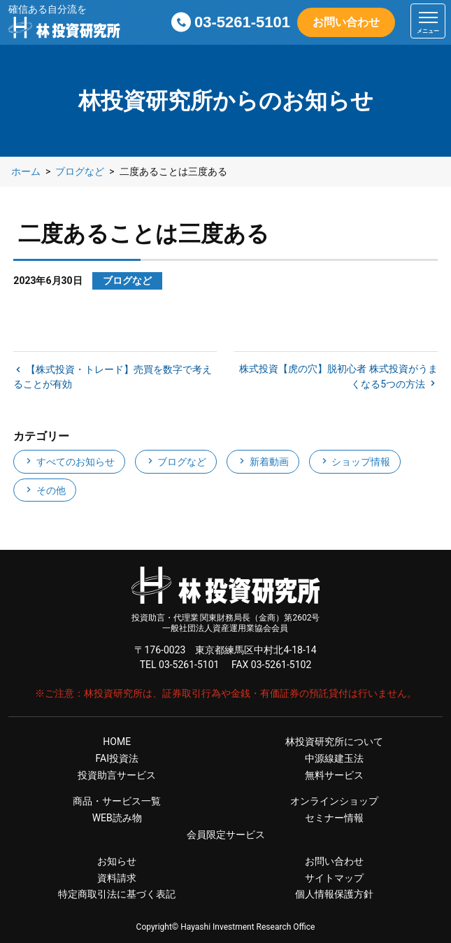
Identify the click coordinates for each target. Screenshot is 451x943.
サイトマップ (334, 878)
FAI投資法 (116, 758)
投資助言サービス (117, 775)
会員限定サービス (226, 834)
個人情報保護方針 (334, 894)
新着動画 (262, 461)
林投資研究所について (334, 741)
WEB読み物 (117, 817)
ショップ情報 (355, 461)
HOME (117, 741)
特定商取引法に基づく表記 (117, 894)
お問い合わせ (346, 22)
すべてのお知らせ (69, 461)
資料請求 (116, 878)
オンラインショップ (334, 801)
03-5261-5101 (242, 22)
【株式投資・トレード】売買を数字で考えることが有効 (112, 377)
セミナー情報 (334, 817)
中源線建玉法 (334, 758)
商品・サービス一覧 (117, 801)
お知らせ (116, 861)
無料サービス (334, 775)
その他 (44, 490)
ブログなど (175, 461)
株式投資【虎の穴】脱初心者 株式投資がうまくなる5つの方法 (338, 376)
